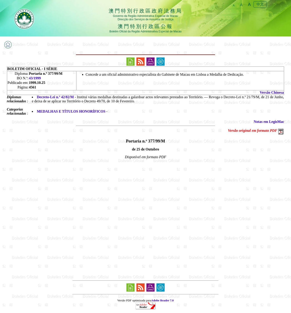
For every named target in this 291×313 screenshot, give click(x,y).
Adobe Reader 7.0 (162, 300)
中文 (260, 4)
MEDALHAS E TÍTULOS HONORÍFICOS (71, 111)
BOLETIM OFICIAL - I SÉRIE (32, 69)
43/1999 (35, 78)
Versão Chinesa (272, 92)
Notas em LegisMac (269, 122)
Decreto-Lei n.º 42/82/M (55, 97)
